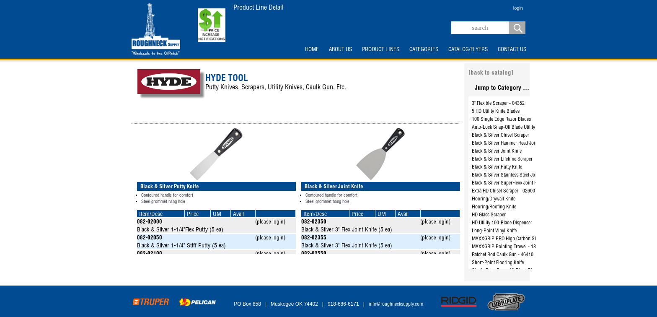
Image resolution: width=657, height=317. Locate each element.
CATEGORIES (423, 50)
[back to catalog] (490, 73)
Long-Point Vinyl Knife (494, 231)
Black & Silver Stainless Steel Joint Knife (511, 175)
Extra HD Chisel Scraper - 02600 (503, 191)
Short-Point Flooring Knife (498, 262)
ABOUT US (340, 50)
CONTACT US (512, 50)
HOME (312, 50)
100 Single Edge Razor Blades (501, 119)
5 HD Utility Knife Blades (496, 111)
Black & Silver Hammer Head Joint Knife (511, 143)
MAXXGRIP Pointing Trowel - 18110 (507, 246)
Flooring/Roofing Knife (494, 207)
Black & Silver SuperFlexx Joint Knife (508, 183)
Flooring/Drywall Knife (493, 199)
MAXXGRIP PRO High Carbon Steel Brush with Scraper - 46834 (534, 239)
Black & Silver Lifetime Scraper (502, 159)
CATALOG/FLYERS (468, 50)
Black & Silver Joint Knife (497, 151)
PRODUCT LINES (380, 50)
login (518, 7)
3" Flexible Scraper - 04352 (498, 103)
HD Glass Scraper (489, 215)
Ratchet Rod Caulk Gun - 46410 (502, 254)
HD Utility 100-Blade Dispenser (502, 223)
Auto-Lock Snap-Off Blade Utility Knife (509, 127)
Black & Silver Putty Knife (497, 167)
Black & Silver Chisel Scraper (500, 135)
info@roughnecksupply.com (396, 304)
